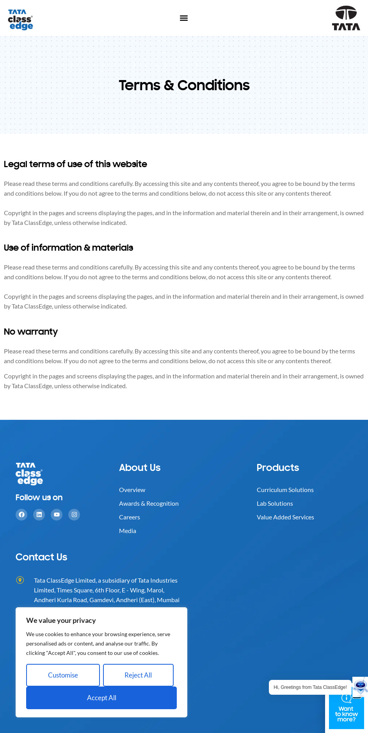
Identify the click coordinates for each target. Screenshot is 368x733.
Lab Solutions (275, 503)
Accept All (101, 698)
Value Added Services (285, 517)
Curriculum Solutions (285, 489)
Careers (129, 517)
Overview (132, 489)
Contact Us (41, 556)
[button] (184, 18)
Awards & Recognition (149, 503)
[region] (101, 662)
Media (127, 530)
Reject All (138, 675)
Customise (63, 675)
